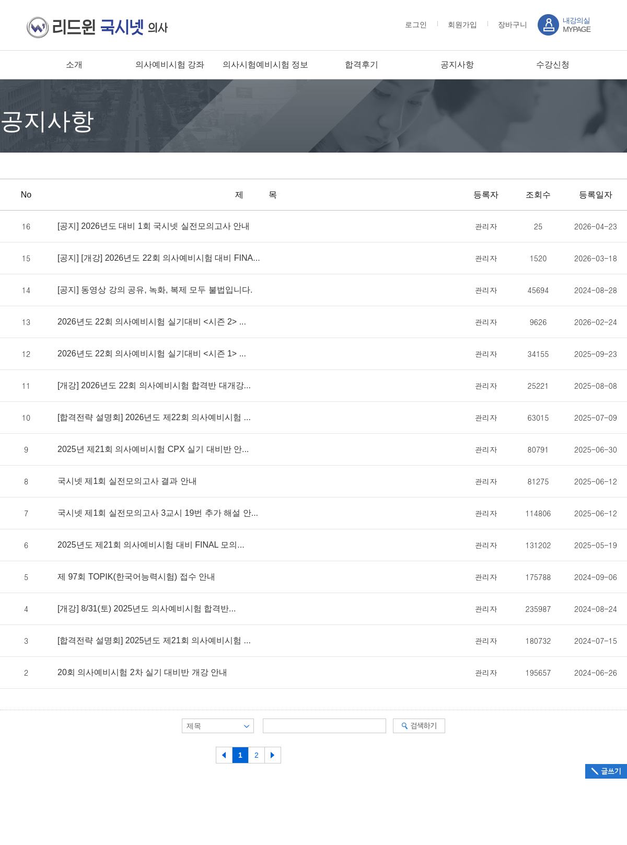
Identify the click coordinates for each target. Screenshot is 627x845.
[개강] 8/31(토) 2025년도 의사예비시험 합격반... (146, 609)
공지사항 (457, 64)
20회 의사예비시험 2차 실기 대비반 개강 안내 (142, 672)
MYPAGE (576, 24)
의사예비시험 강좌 (169, 64)
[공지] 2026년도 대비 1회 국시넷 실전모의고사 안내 (153, 226)
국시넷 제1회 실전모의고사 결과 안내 (127, 481)
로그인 (416, 24)
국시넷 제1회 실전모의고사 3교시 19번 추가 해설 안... (157, 513)
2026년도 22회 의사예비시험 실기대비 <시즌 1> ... (151, 354)
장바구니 (512, 24)
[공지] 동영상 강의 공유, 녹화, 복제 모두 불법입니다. (154, 290)
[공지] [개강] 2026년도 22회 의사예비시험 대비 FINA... (158, 258)
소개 (74, 64)
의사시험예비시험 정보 (265, 64)
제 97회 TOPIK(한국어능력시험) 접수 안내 (136, 577)
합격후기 (361, 64)
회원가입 (462, 24)
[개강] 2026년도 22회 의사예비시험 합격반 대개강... (154, 385)
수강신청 (553, 64)
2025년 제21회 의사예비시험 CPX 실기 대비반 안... (153, 449)
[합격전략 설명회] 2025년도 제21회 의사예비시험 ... (154, 640)
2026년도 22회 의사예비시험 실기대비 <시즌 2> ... (151, 322)
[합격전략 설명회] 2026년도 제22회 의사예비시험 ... (154, 417)
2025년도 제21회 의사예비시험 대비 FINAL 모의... (151, 545)
